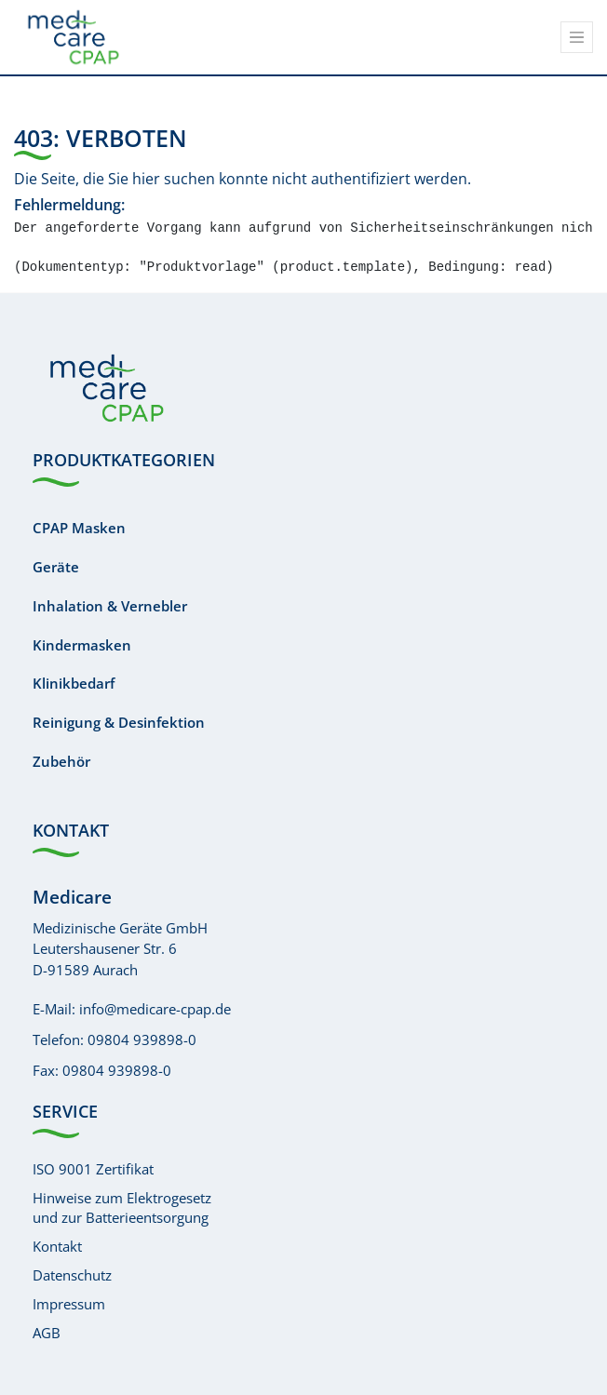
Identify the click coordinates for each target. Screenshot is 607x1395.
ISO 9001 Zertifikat (93, 1169)
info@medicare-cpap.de (155, 1008)
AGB (47, 1332)
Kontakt (57, 1246)
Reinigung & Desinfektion (119, 722)
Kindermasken (82, 645)
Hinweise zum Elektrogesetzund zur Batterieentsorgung (122, 1207)
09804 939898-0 (142, 1039)
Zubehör (61, 761)
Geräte (56, 566)
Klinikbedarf (74, 683)
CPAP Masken (79, 527)
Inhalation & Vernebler (110, 606)
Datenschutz (72, 1275)
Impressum (69, 1303)
